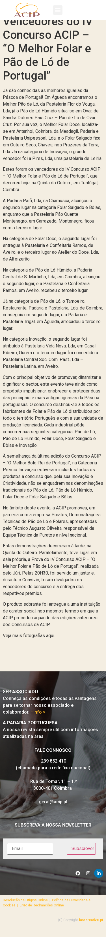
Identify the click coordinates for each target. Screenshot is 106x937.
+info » (38, 719)
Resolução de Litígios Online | (27, 908)
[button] (57, 10)
